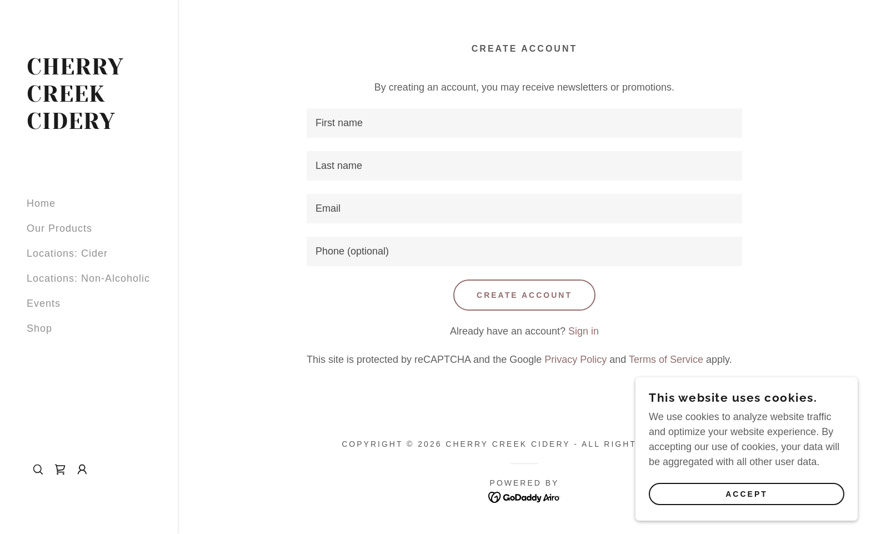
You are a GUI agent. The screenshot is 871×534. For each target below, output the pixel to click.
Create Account (524, 295)
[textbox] (524, 123)
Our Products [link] (59, 228)
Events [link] (44, 303)
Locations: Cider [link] (67, 253)
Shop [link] (39, 328)
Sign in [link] (583, 331)
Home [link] (41, 203)
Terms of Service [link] (666, 359)
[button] (82, 469)
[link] (89, 125)
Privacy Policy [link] (575, 359)
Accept (746, 494)
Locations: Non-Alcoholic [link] (88, 278)
